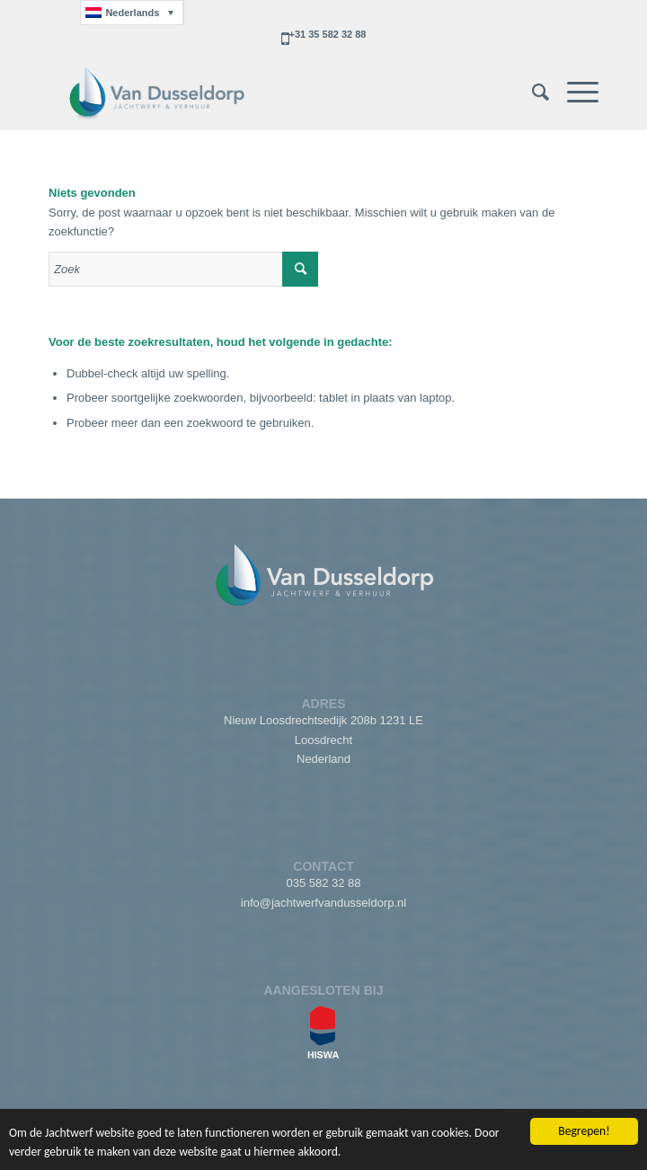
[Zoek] (531, 93)
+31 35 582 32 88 (328, 34)
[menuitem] (531, 93)
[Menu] (573, 93)
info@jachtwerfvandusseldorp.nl (323, 902)
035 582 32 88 (323, 883)
